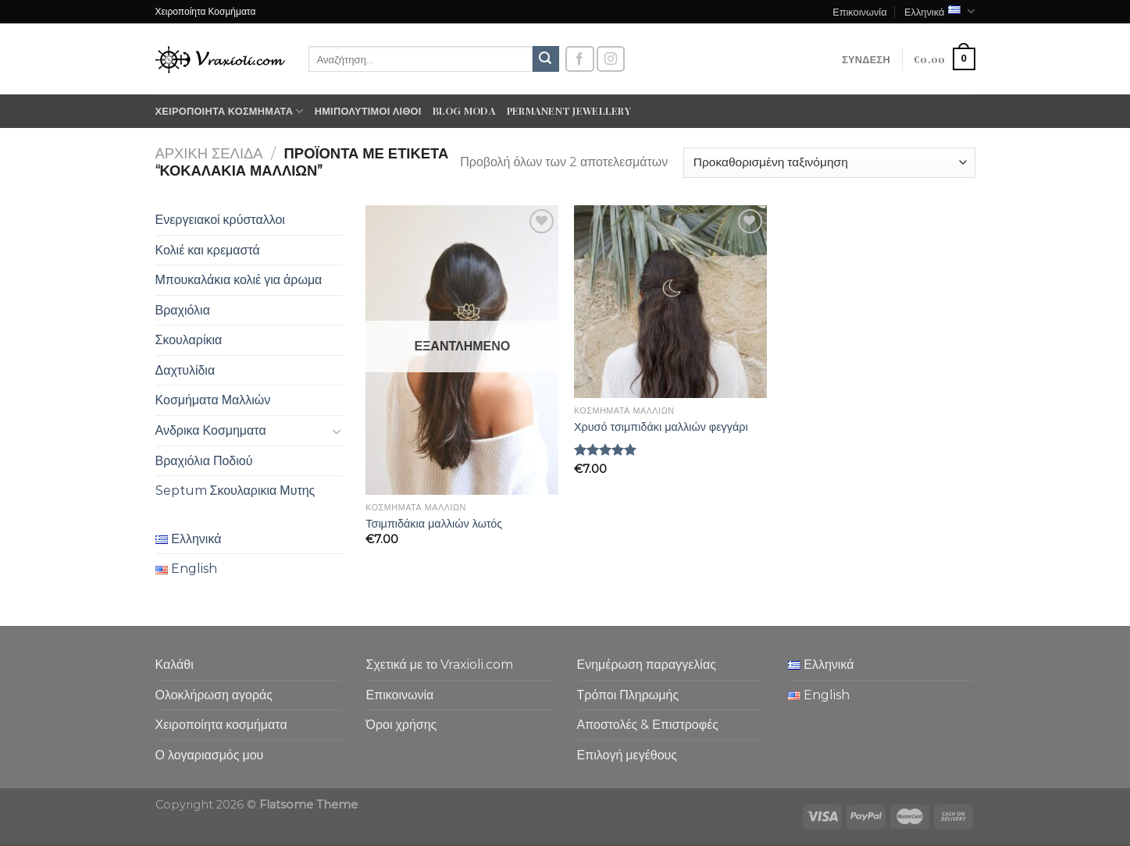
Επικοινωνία (859, 11)
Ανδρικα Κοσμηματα (210, 430)
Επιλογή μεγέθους (627, 755)
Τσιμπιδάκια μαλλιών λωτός (433, 524)
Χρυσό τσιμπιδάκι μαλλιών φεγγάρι (661, 427)
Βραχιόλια (182, 310)
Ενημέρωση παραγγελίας (646, 664)
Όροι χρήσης (401, 724)
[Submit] (546, 59)
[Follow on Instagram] (611, 59)
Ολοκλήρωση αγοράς (214, 695)
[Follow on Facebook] (579, 59)
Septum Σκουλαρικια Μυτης (235, 490)
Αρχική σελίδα (209, 153)
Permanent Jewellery (569, 110)
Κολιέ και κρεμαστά (207, 250)
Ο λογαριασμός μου (209, 755)
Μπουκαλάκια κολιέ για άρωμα (239, 279)
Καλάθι (174, 664)
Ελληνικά (939, 11)
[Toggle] (336, 430)
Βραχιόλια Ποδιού (204, 460)
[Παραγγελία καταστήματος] (829, 163)
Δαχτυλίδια (185, 370)
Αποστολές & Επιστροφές (647, 724)
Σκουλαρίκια (189, 339)
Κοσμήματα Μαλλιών (213, 400)
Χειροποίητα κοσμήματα (229, 111)
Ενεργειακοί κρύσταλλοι (220, 219)
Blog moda (464, 110)
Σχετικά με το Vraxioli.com (440, 664)
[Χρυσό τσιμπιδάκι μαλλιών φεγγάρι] (670, 301)
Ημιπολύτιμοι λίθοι (368, 110)
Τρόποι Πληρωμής (628, 695)
